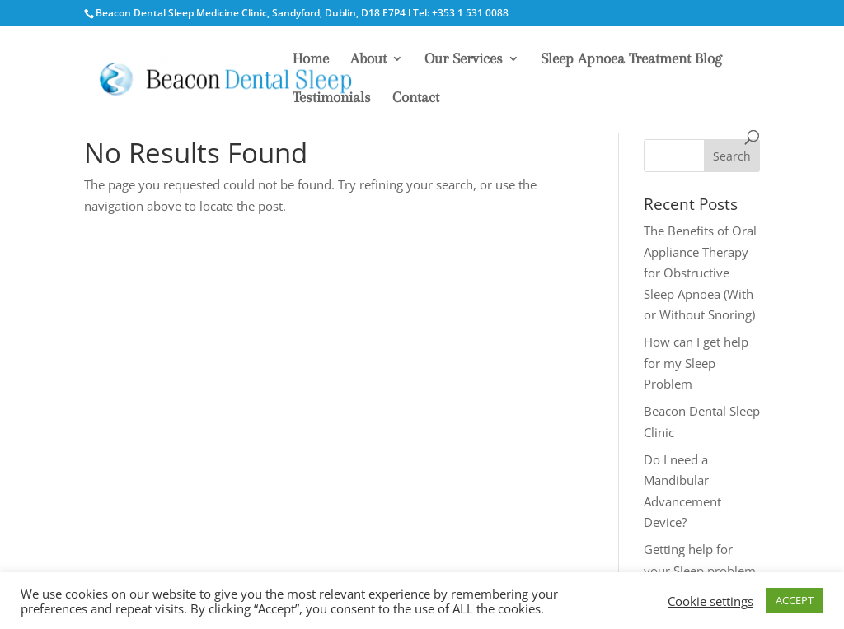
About (368, 60)
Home (311, 60)
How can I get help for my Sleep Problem (696, 362)
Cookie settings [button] (710, 601)
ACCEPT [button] (795, 600)
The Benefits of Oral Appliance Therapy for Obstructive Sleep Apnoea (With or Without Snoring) (700, 272)
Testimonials (332, 98)
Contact (415, 98)
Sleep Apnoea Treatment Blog (631, 60)
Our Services (463, 60)
